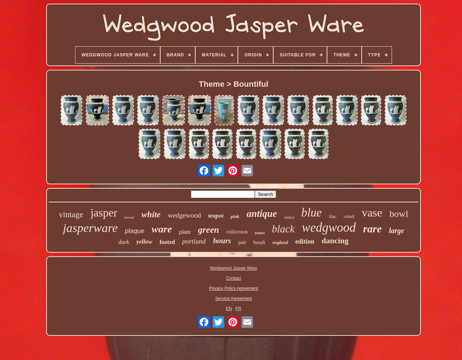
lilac (332, 216)
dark (123, 242)
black (283, 229)
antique (262, 213)
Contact (233, 278)
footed (167, 242)
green (208, 230)
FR (238, 308)
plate (185, 232)
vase (372, 212)
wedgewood (184, 215)
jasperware (90, 228)
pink (235, 216)
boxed (129, 217)
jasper (104, 212)
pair (242, 242)
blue (311, 212)
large (396, 231)
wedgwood (329, 227)
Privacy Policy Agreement (233, 288)
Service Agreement (233, 298)
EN (229, 308)
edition (304, 241)
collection (237, 232)
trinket (260, 233)
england (280, 242)
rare (372, 229)
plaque (134, 231)
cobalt (349, 216)
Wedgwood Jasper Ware (233, 268)
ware (162, 229)
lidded (289, 217)
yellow (144, 241)
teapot (216, 215)
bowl (398, 214)
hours (222, 240)
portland (194, 241)
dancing (335, 240)
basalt (259, 242)
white (151, 214)
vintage (71, 214)
